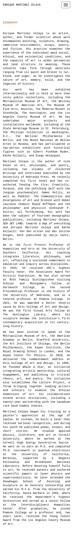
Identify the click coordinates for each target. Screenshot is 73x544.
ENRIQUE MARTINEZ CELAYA (21, 4)
